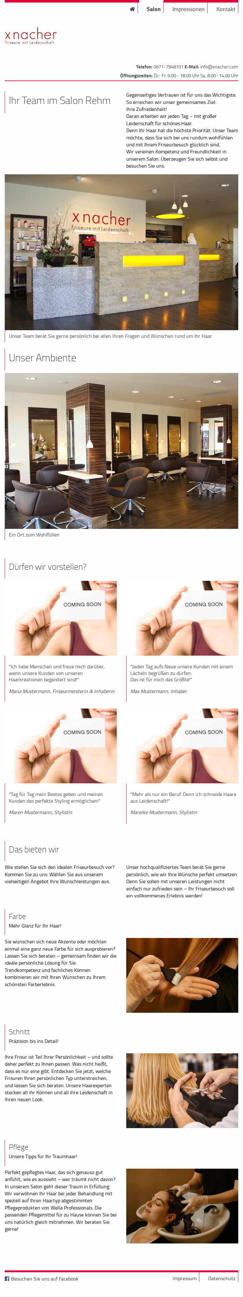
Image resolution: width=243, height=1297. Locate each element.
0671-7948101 (168, 66)
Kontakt (225, 9)
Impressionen (188, 9)
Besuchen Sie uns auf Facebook (44, 1278)
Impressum (184, 1278)
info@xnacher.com (219, 66)
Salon (154, 9)
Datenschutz (221, 1278)
